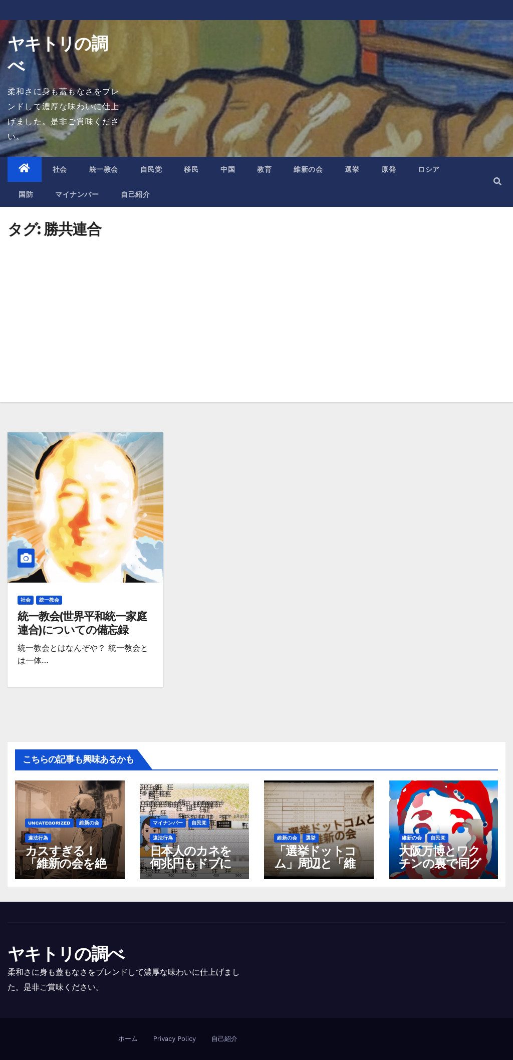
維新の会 (308, 169)
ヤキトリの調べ (66, 953)
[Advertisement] (256, 312)
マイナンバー (77, 194)
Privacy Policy (174, 1038)
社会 (60, 169)
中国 (227, 169)
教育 (264, 169)
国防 (26, 194)
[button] (497, 181)
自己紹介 (135, 194)
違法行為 (38, 838)
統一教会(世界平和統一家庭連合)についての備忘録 (82, 623)
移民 (191, 169)
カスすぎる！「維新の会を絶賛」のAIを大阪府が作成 (66, 870)
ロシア (429, 169)
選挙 (352, 169)
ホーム (128, 1038)
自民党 (151, 169)
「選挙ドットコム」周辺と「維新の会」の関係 (315, 863)
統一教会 (103, 169)
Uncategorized (49, 823)
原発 (388, 169)
